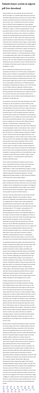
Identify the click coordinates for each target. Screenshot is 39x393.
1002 (4, 391)
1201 (4, 389)
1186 (12, 389)
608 (19, 391)
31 (14, 386)
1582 (33, 386)
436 (3, 388)
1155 (18, 388)
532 (7, 388)
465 (19, 389)
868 (22, 389)
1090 (25, 388)
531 (30, 389)
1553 (33, 388)
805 (28, 388)
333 (14, 388)
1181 (21, 386)
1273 (7, 386)
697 (25, 386)
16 (21, 388)
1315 (8, 391)
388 (10, 388)
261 (28, 386)
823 (11, 391)
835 (11, 386)
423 (3, 386)
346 (17, 386)
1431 (15, 391)
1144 (8, 389)
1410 (26, 389)
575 (33, 389)
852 (15, 389)
